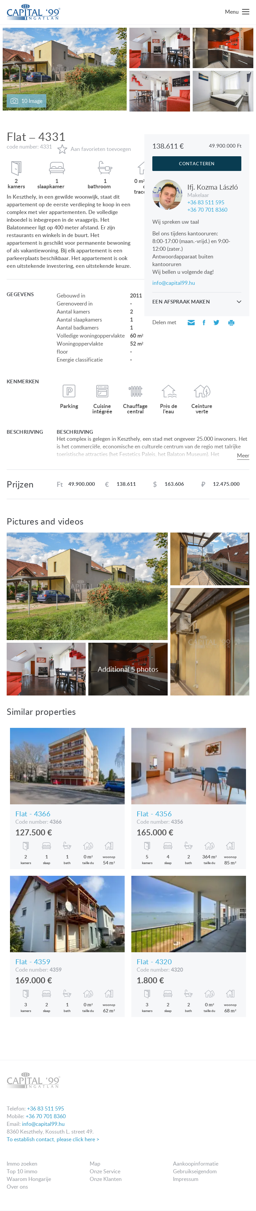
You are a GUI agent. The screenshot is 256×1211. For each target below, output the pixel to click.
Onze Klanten (106, 1179)
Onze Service (105, 1171)
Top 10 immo (22, 1171)
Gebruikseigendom (195, 1171)
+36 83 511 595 (205, 202)
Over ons (17, 1186)
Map (95, 1163)
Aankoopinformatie (195, 1163)
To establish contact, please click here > (53, 1139)
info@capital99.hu (173, 282)
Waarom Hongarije (29, 1179)
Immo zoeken (22, 1163)
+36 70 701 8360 (207, 209)
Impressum (185, 1179)
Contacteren (196, 164)
